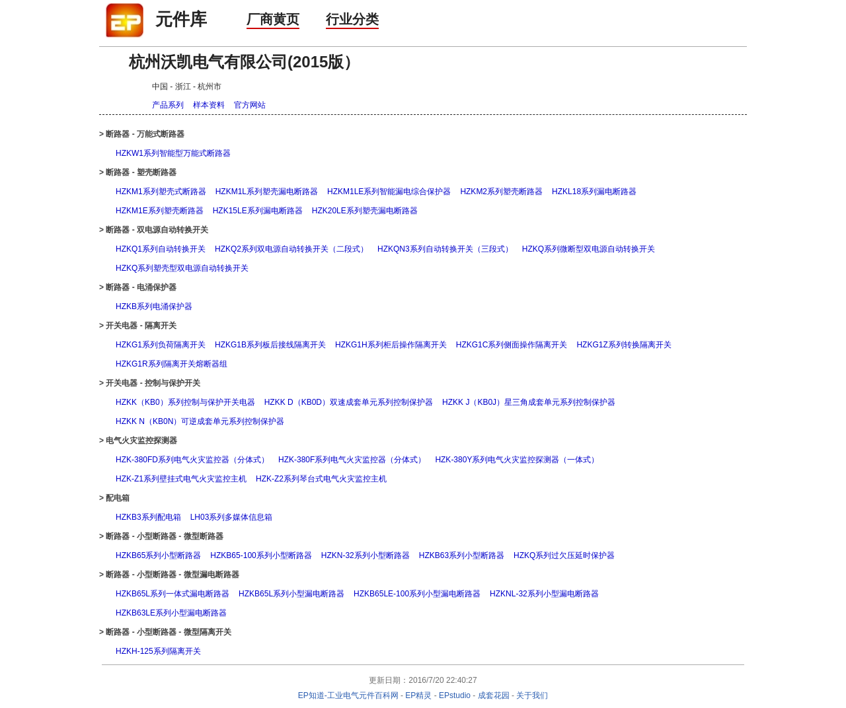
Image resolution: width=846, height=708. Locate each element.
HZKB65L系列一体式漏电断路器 (172, 593)
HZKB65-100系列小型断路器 (260, 555)
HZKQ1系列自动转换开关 (161, 249)
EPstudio (455, 695)
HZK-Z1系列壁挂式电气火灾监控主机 (181, 478)
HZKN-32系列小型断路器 (365, 555)
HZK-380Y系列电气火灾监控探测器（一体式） (517, 459)
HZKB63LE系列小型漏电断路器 (171, 613)
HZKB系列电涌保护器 (154, 306)
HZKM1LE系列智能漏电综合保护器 (389, 191)
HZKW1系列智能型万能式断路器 (173, 153)
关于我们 (532, 695)
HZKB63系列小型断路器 (461, 555)
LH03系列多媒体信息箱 (231, 517)
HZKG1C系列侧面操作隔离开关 (512, 344)
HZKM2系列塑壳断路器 (501, 191)
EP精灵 (418, 695)
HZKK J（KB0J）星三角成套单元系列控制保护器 (528, 402)
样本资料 (209, 105)
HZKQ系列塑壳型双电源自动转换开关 (182, 268)
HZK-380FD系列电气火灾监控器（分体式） (192, 459)
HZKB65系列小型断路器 (158, 555)
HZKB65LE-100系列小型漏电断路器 (417, 593)
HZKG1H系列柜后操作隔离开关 (391, 344)
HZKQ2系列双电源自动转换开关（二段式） (291, 249)
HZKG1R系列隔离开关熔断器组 (171, 364)
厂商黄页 (273, 19)
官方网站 (250, 105)
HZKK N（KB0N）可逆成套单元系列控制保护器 (200, 421)
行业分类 (352, 19)
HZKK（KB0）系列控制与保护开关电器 (185, 402)
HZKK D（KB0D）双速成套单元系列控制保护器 (348, 402)
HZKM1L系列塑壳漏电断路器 (266, 191)
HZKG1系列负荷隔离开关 (161, 344)
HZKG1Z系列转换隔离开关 (623, 344)
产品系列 (168, 105)
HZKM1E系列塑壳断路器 (160, 210)
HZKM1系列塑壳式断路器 (161, 191)
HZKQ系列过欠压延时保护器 (564, 555)
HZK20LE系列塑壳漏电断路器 (365, 210)
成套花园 (494, 695)
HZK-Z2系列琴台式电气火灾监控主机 (321, 478)
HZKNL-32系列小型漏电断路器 (544, 593)
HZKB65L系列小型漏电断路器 (291, 593)
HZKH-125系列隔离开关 (158, 651)
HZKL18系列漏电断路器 (594, 191)
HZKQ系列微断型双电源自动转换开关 (588, 249)
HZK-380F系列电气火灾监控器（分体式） (352, 459)
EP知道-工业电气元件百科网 (348, 695)
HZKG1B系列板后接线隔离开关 (270, 344)
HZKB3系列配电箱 (148, 517)
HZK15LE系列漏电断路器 (258, 210)
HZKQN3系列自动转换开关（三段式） (445, 249)
